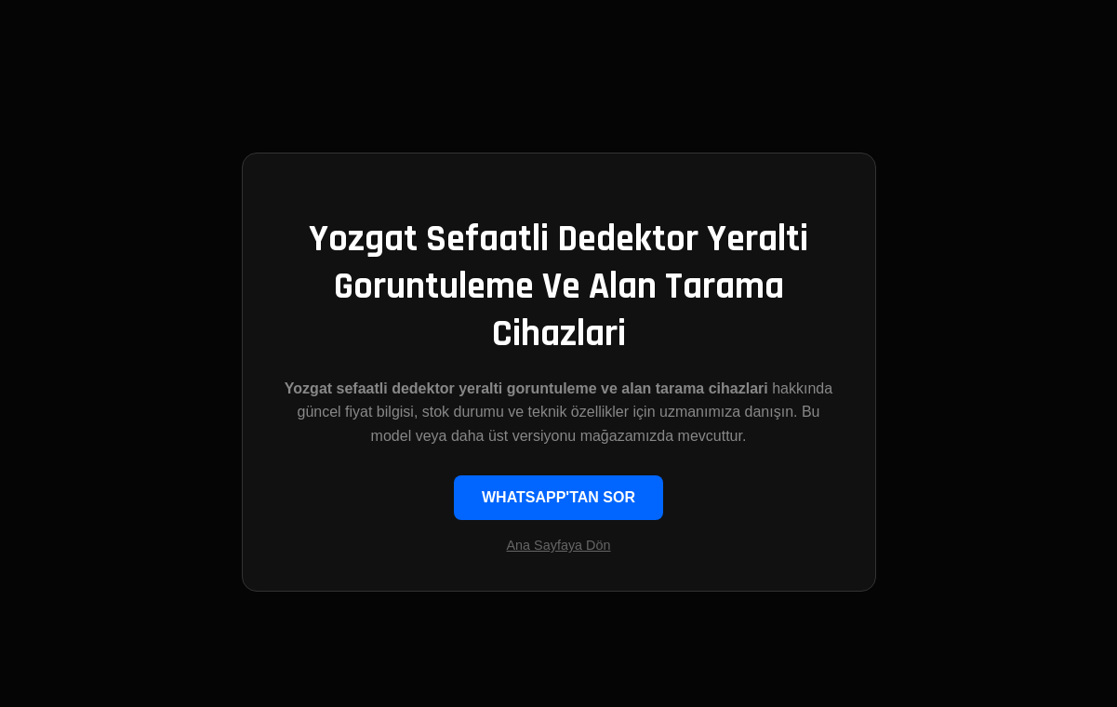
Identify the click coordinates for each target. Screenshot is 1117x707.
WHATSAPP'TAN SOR (558, 497)
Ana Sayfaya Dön (559, 545)
